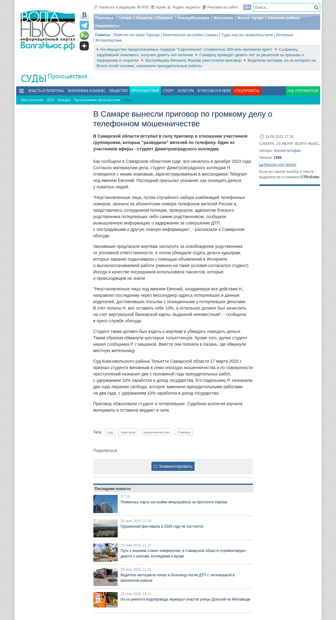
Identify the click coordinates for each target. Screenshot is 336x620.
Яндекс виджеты (184, 7)
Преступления (32, 100)
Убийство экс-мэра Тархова (136, 35)
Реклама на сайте (220, 7)
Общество (118, 90)
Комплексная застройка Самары (190, 35)
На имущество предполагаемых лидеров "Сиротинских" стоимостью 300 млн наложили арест (187, 49)
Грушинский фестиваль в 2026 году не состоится (162, 526)
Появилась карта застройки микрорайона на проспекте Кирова (174, 502)
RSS (143, 7)
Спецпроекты (246, 90)
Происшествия (67, 76)
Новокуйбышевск (193, 18)
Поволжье (104, 18)
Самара (124, 18)
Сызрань (165, 18)
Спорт (168, 90)
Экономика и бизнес (87, 90)
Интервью (284, 35)
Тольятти (144, 18)
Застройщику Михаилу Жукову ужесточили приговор (193, 60)
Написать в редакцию (115, 7)
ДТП (50, 100)
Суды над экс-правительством (247, 35)
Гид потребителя (303, 90)
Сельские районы (284, 18)
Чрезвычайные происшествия (97, 100)
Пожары (64, 100)
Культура (186, 90)
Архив (158, 7)
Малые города (250, 18)
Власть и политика (46, 90)
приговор (128, 432)
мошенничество (157, 432)
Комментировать (173, 466)
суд (110, 432)
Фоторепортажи (108, 40)
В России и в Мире (214, 90)
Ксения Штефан (287, 151)
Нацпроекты (107, 25)
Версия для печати (280, 165)
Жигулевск (223, 18)
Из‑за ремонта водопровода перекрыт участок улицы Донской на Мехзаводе (186, 599)
